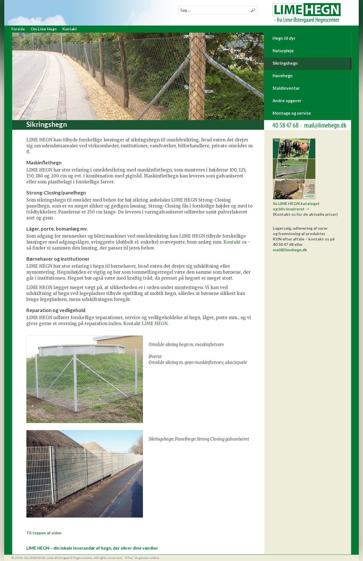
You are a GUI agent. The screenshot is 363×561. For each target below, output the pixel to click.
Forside (18, 29)
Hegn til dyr (284, 38)
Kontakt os (235, 242)
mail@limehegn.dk (290, 249)
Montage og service (292, 113)
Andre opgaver (287, 100)
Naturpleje (283, 50)
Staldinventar (286, 88)
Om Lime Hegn (44, 29)
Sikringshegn (285, 63)
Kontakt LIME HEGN (145, 323)
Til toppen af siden (44, 532)
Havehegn (283, 75)
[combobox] (217, 10)
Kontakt (69, 29)
